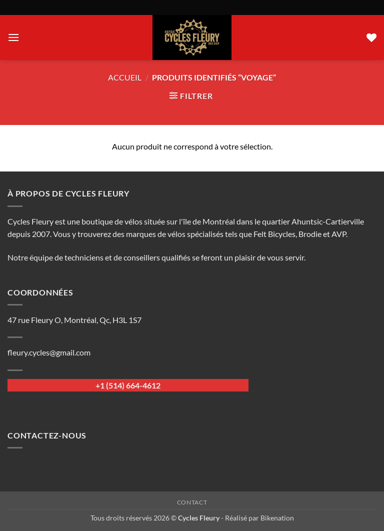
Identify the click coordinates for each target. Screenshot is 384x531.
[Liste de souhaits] (371, 37)
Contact (192, 502)
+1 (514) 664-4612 (128, 385)
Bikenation (277, 518)
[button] (14, 37)
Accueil (125, 77)
